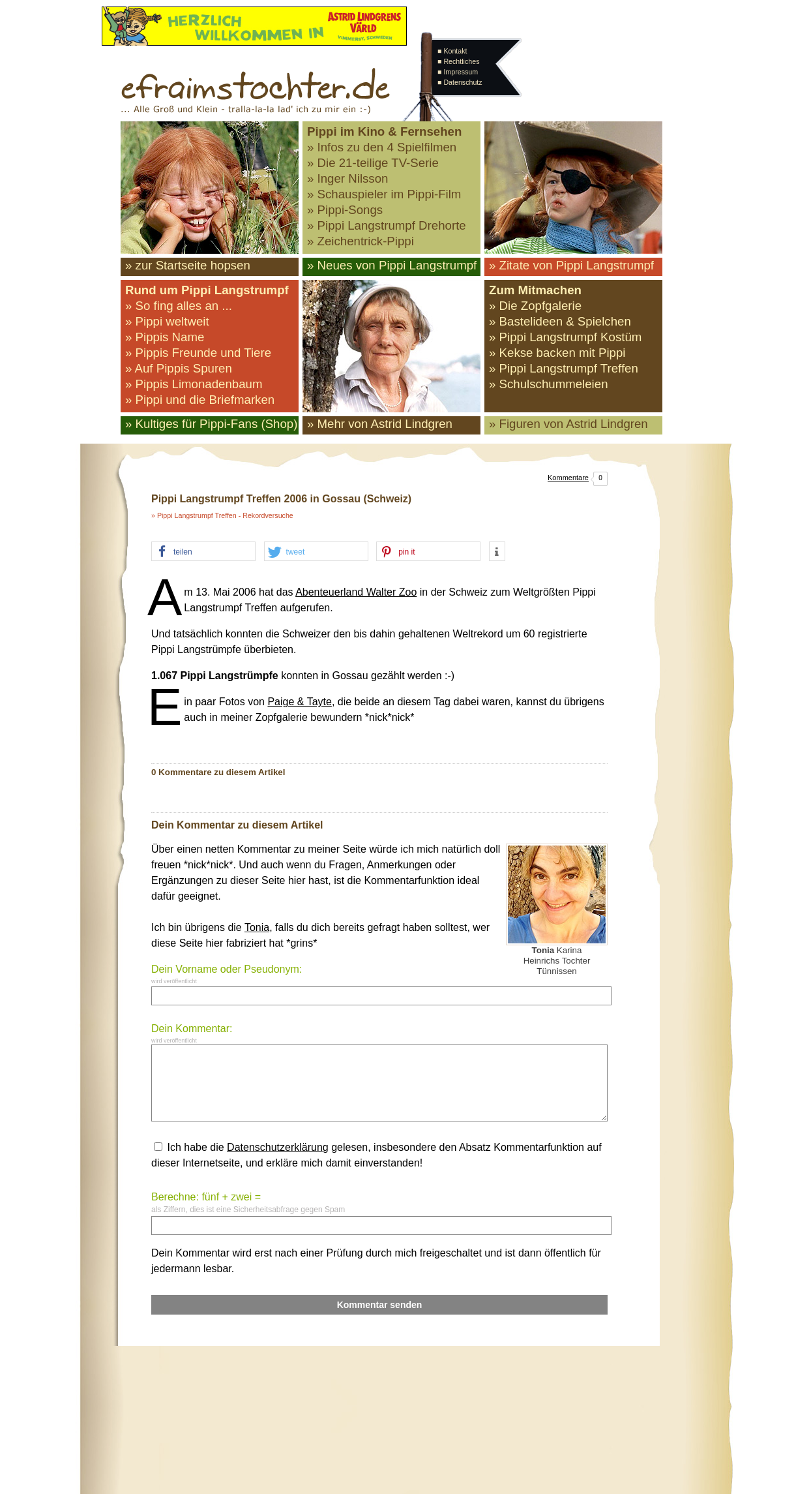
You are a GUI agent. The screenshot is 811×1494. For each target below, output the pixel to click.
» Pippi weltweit (167, 321)
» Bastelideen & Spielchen (560, 321)
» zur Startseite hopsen (187, 265)
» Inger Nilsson (347, 178)
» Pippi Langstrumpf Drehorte (386, 225)
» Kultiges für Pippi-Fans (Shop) (211, 424)
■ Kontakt (452, 51)
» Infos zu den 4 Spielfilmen (381, 147)
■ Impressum (457, 72)
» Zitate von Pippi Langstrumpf (571, 265)
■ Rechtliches (458, 61)
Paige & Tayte (299, 701)
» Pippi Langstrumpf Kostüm (565, 337)
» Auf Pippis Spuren (178, 368)
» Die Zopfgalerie (535, 306)
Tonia (256, 927)
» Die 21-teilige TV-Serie (373, 163)
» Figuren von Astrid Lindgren (568, 424)
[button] (203, 552)
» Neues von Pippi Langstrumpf (392, 265)
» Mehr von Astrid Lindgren (379, 424)
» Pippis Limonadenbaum (194, 384)
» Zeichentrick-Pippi (360, 241)
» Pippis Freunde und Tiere (198, 352)
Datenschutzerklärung (278, 1147)
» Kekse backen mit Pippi (557, 352)
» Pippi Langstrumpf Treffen (563, 368)
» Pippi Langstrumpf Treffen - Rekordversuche (222, 515)
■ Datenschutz (459, 82)
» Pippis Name (164, 337)
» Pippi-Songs (345, 210)
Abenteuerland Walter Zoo (356, 592)
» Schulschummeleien (548, 384)
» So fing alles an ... (178, 306)
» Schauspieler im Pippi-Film (384, 194)
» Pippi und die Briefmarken (199, 399)
